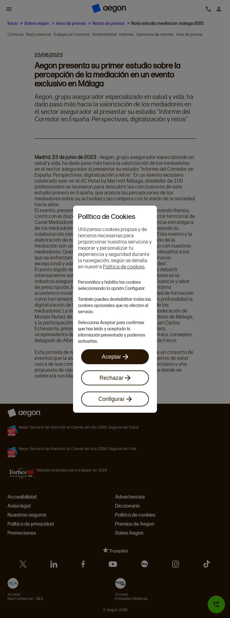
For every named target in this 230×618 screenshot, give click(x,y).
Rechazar (115, 378)
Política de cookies (124, 267)
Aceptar (115, 357)
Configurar (114, 399)
